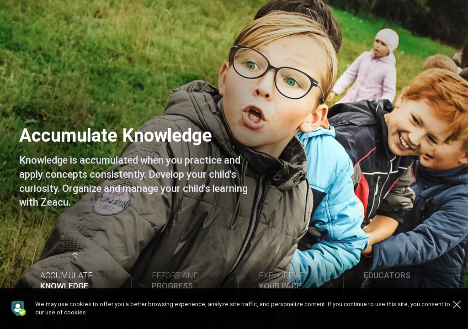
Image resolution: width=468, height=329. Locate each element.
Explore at (290, 280)
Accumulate (75, 280)
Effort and (184, 280)
